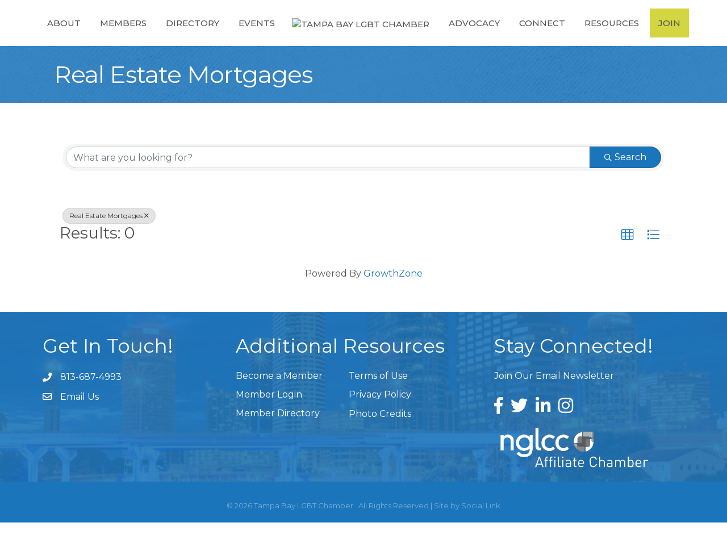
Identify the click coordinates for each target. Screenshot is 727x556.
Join (674, 39)
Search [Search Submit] (625, 190)
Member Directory (278, 446)
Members (117, 39)
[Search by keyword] (328, 191)
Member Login (269, 428)
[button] (627, 268)
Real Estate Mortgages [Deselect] (109, 249)
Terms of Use (378, 409)
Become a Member (279, 409)
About (58, 39)
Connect (547, 39)
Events (251, 39)
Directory (187, 39)
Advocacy (479, 39)
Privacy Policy (380, 428)
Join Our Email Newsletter (554, 409)
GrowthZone (393, 307)
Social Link (480, 539)
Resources (617, 39)
